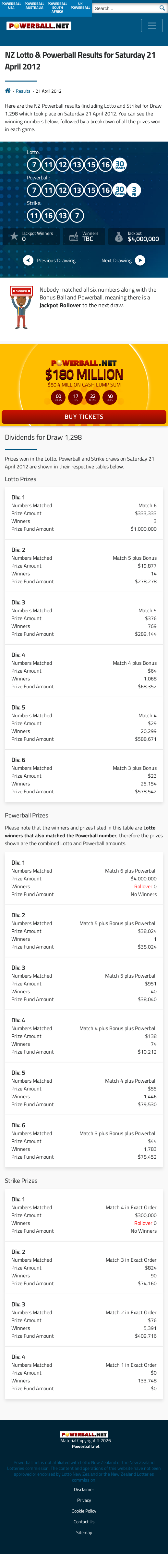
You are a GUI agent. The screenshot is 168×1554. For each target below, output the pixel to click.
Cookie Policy (84, 1510)
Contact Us (84, 1521)
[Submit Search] (162, 7)
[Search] (130, 8)
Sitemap (84, 1532)
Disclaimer (84, 1489)
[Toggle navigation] (152, 25)
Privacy (84, 1500)
